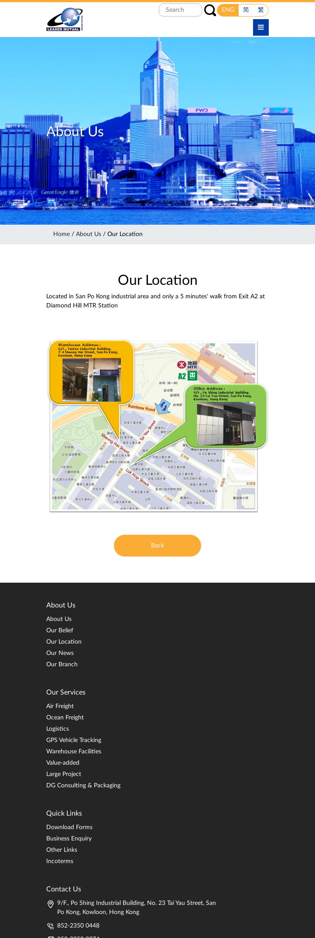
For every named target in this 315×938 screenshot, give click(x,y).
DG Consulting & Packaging (83, 786)
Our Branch (62, 664)
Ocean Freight (65, 718)
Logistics (57, 729)
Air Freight (60, 706)
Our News (60, 653)
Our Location (64, 642)
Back (157, 546)
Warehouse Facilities (73, 752)
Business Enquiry (69, 839)
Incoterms (59, 861)
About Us (88, 234)
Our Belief (59, 631)
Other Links (61, 850)
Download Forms (69, 827)
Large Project (63, 774)
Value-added (62, 763)
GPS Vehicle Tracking (73, 740)
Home (61, 234)
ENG (228, 10)
